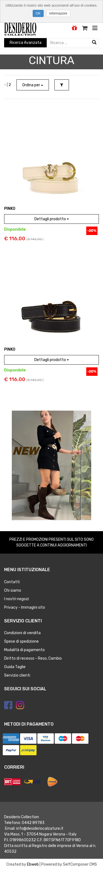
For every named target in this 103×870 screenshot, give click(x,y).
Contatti (12, 582)
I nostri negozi (16, 599)
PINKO (9, 208)
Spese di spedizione (21, 641)
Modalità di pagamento (24, 650)
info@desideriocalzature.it (39, 828)
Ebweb (33, 864)
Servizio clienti (17, 675)
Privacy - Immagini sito (24, 607)
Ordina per (32, 85)
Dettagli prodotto (51, 219)
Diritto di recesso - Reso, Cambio (33, 658)
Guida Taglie (15, 667)
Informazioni (58, 13)
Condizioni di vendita (22, 633)
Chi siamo (12, 590)
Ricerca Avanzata (25, 42)
